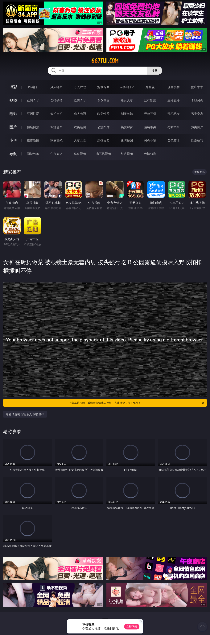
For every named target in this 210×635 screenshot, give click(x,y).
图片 (13, 127)
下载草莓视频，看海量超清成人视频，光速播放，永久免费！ (137, 403)
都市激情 (33, 140)
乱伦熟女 (173, 114)
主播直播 (173, 100)
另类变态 (197, 114)
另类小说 (150, 140)
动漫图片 (103, 127)
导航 (13, 153)
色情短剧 (150, 154)
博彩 (13, 86)
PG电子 (33, 87)
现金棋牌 (173, 87)
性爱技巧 (197, 140)
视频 (13, 100)
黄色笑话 (173, 140)
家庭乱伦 (56, 140)
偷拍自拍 (56, 114)
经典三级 (150, 114)
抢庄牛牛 (197, 87)
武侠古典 (103, 140)
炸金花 (150, 87)
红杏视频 (127, 154)
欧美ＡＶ (80, 100)
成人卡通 (80, 114)
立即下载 (131, 626)
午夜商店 (56, 154)
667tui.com (105, 61)
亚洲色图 (56, 127)
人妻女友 (80, 140)
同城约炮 (33, 154)
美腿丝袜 (127, 127)
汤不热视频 (103, 154)
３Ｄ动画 (103, 100)
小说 (13, 140)
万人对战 (80, 87)
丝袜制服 (150, 100)
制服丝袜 (127, 114)
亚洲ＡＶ (33, 100)
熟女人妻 (127, 100)
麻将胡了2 (127, 87)
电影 (13, 113)
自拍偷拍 (56, 100)
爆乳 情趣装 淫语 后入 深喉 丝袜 (25, 414)
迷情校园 (127, 140)
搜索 (154, 70)
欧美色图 (80, 127)
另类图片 (197, 127)
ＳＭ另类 (197, 100)
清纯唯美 (150, 127)
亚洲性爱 (33, 114)
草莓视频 (80, 154)
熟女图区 (173, 127)
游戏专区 (103, 87)
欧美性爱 (103, 114)
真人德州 (56, 87)
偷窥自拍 (33, 127)
